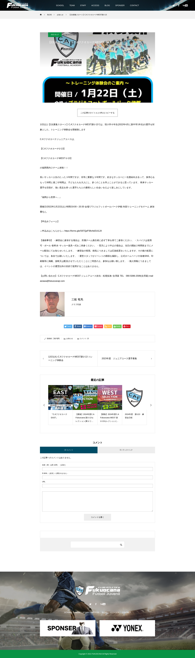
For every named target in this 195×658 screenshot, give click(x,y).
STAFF (83, 5)
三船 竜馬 (77, 299)
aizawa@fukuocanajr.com (52, 281)
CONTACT (134, 5)
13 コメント (68, 450)
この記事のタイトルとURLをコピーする (97, 113)
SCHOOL (60, 5)
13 (88, 338)
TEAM (72, 5)
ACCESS (95, 5)
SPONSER (119, 5)
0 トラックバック (126, 450)
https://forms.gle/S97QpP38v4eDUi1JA (83, 231)
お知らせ (69, 338)
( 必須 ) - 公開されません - (55, 473)
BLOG (107, 5)
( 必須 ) (53, 465)
